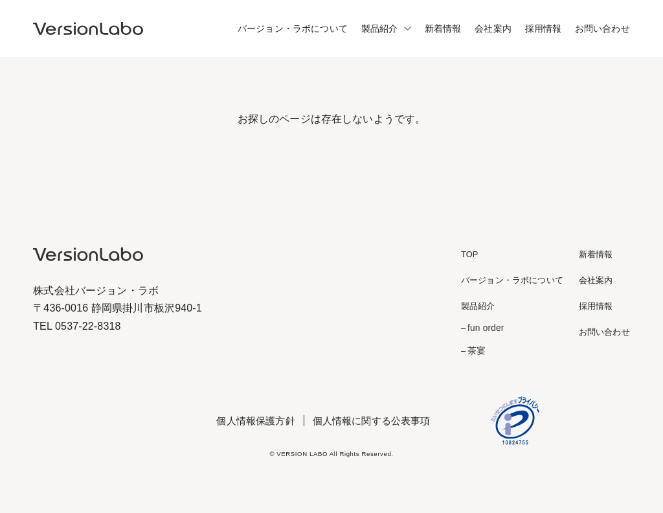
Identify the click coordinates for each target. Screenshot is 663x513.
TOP (469, 254)
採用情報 (543, 28)
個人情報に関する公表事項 (372, 420)
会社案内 (493, 28)
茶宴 (476, 351)
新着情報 (443, 28)
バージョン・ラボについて (293, 28)
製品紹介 (379, 28)
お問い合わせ (602, 28)
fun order (485, 328)
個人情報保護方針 (255, 420)
